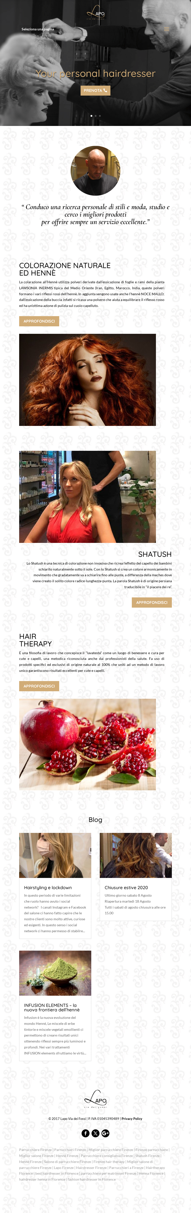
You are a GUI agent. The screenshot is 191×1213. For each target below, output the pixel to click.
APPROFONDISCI (39, 321)
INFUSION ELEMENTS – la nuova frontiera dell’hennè (52, 1007)
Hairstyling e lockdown (48, 887)
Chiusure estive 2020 (126, 887)
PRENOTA (93, 91)
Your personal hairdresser (96, 74)
